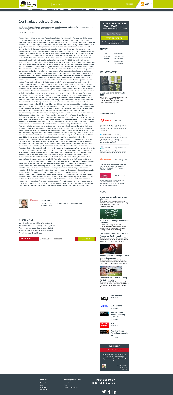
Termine (71, 10)
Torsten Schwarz (122, 365)
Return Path (22, 33)
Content (43, 10)
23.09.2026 (114, 325)
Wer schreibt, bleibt (114, 350)
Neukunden (107, 61)
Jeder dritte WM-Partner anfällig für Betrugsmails (37, 225)
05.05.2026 (114, 297)
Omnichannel (119, 61)
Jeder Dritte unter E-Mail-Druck (30, 233)
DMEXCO (114, 323)
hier (120, 43)
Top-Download (108, 72)
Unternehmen (108, 114)
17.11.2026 (114, 337)
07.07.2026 (114, 319)
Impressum (43, 387)
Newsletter (113, 10)
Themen (104, 49)
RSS (41, 385)
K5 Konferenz (116, 306)
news (103, 192)
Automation (119, 59)
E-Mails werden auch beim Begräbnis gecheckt (36, 230)
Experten (99, 10)
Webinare (85, 10)
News (30, 10)
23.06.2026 (114, 308)
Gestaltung (107, 56)
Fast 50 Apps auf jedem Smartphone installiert (36, 228)
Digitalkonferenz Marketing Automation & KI (119, 333)
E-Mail (105, 54)
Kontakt (66, 383)
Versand (106, 59)
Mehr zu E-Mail (26, 220)
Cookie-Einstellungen (70, 387)
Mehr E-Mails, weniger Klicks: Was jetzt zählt (35, 223)
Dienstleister (58, 10)
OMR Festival (116, 295)
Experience (119, 54)
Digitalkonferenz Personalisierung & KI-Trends (118, 315)
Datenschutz (44, 389)
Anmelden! (86, 239)
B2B (104, 64)
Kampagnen (119, 56)
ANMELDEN (129, 4)
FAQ (65, 385)
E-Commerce (119, 64)
